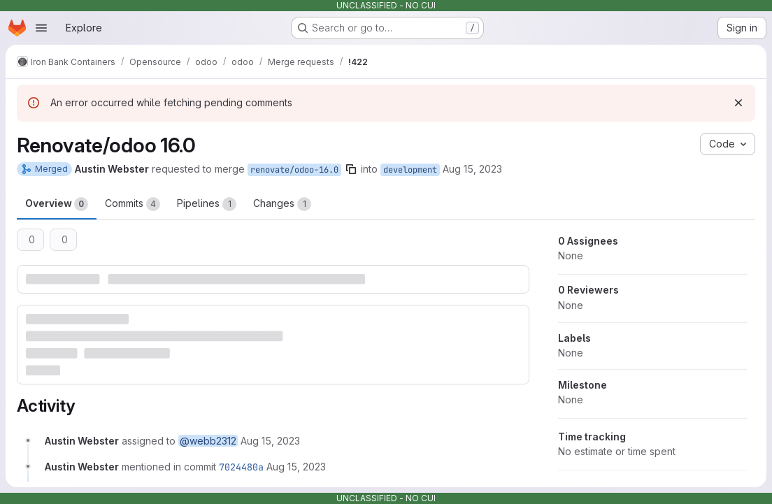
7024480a (241, 467)
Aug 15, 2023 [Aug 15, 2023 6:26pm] (472, 169)
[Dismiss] (738, 102)
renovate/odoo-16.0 (294, 169)
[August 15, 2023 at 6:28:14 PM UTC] (296, 467)
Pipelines (206, 204)
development (410, 169)
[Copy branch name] (351, 169)
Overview (56, 204)
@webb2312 (208, 441)
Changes (282, 204)
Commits (132, 204)
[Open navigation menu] (41, 28)
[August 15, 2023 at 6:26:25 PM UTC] (270, 441)
